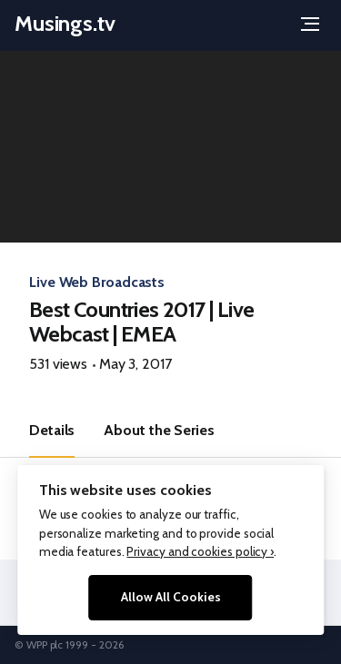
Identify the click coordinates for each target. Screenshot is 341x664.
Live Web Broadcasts (97, 282)
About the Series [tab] (159, 430)
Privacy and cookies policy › (200, 551)
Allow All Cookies (171, 597)
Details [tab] (52, 430)
